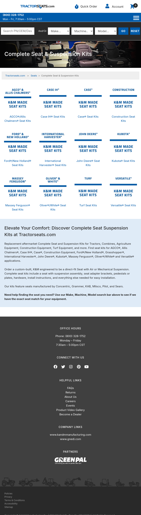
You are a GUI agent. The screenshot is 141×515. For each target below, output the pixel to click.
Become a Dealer (70, 414)
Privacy (8, 496)
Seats (34, 75)
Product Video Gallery (70, 410)
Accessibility (11, 503)
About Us (70, 397)
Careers (70, 401)
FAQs (70, 388)
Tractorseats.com (15, 75)
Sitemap (8, 507)
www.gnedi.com (70, 439)
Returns (71, 392)
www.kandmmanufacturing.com (70, 434)
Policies (8, 493)
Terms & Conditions (14, 500)
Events (70, 405)
